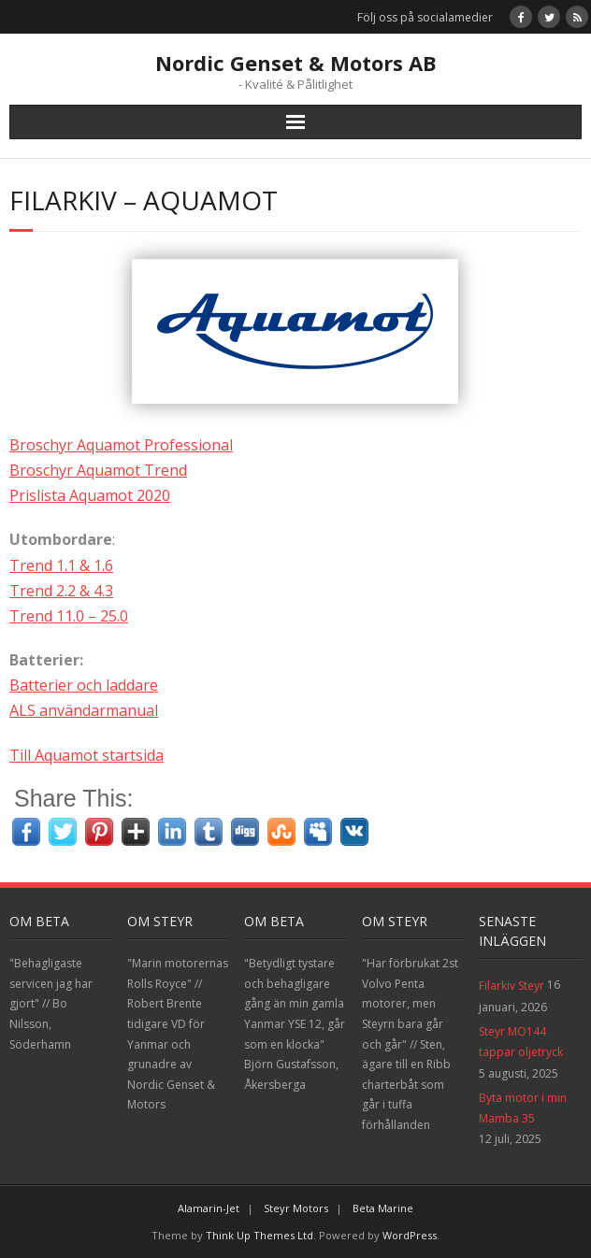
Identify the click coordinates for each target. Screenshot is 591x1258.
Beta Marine (383, 1208)
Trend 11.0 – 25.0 (68, 616)
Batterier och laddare (83, 685)
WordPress (409, 1235)
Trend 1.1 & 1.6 (61, 565)
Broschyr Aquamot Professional (121, 445)
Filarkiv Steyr (511, 986)
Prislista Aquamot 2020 (89, 495)
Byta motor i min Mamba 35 (523, 1108)
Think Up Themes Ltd (259, 1235)
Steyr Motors (296, 1208)
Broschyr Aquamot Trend (98, 470)
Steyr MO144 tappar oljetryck (521, 1041)
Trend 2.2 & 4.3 (61, 590)
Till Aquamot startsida (86, 755)
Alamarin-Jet (208, 1208)
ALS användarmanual (83, 710)
